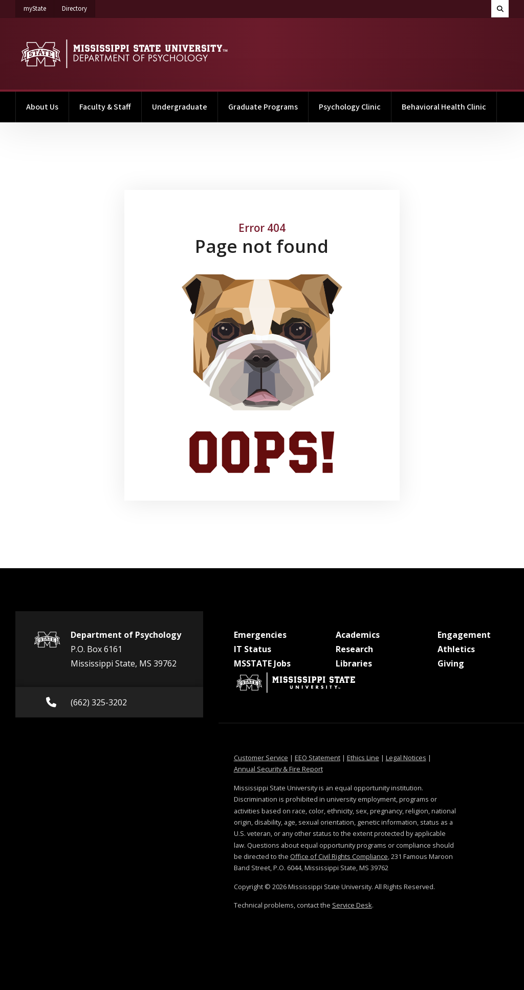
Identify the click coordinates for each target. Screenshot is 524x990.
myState (39, 6)
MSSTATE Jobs (262, 663)
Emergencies (260, 634)
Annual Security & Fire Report (278, 768)
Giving (451, 663)
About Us (42, 107)
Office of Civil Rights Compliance (339, 856)
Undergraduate (179, 107)
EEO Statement (317, 757)
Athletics (456, 649)
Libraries (354, 663)
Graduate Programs (263, 107)
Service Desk (352, 905)
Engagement (464, 634)
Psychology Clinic (350, 107)
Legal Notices (406, 757)
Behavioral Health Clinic (444, 107)
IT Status (252, 649)
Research (354, 649)
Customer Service (261, 757)
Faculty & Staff (105, 107)
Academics (358, 634)
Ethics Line (363, 757)
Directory (78, 6)
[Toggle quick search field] (500, 8)
